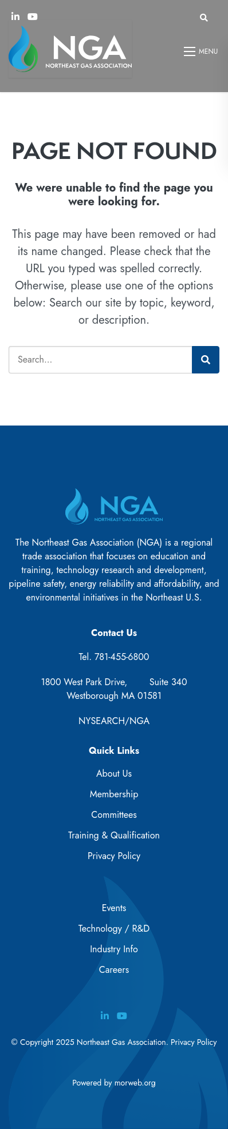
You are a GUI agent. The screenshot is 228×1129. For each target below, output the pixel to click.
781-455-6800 (122, 656)
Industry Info (114, 949)
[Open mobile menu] (201, 51)
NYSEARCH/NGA (114, 721)
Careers (114, 969)
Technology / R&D (114, 928)
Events (114, 908)
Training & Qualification (114, 835)
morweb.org (135, 1082)
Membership (114, 794)
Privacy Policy (114, 855)
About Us (114, 773)
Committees (113, 814)
